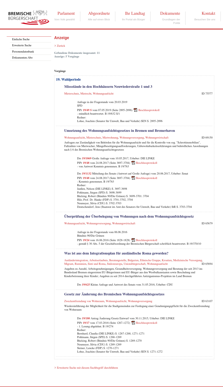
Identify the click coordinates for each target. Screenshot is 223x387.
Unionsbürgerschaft (135, 264)
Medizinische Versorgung (187, 260)
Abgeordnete (99, 13)
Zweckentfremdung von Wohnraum (84, 301)
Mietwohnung (110, 137)
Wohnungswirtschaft (157, 137)
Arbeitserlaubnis (98, 260)
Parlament (66, 13)
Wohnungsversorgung (132, 137)
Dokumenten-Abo (22, 57)
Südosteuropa (114, 264)
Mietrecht (85, 93)
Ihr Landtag (135, 13)
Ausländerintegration (76, 260)
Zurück (61, 45)
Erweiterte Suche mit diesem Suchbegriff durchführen (87, 367)
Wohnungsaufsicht (103, 93)
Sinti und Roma (97, 264)
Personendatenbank (23, 51)
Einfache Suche (20, 39)
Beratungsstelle (117, 260)
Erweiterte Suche (21, 45)
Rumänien (80, 264)
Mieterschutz (71, 93)
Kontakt (208, 13)
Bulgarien (133, 260)
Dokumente (170, 13)
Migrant (68, 264)
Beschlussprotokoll (148, 110)
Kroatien (167, 260)
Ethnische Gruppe (150, 260)
